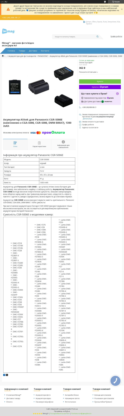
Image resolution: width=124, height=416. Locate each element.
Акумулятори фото (43, 395)
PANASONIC (43, 56)
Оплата (9, 402)
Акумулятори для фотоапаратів (22, 56)
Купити (100, 81)
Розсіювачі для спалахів (104, 398)
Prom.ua (75, 409)
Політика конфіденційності (81, 413)
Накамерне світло (72, 398)
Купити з (100, 87)
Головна (11, 51)
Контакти (45, 51)
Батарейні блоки (72, 395)
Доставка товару (13, 398)
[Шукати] (97, 36)
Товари (22, 51)
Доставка (33, 51)
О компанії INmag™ (13, 395)
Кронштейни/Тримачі (103, 402)
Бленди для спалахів (103, 395)
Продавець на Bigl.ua (62, 411)
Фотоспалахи (70, 402)
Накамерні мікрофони (44, 402)
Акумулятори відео (43, 398)
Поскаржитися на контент (60, 413)
